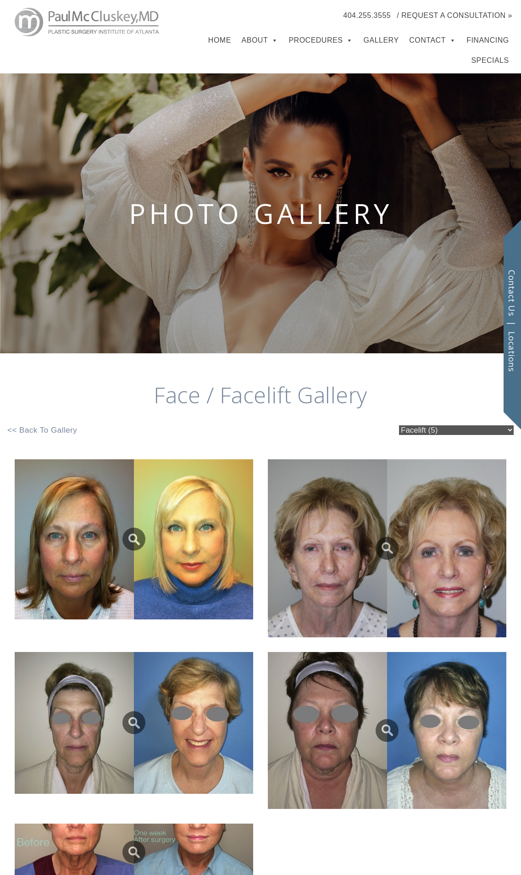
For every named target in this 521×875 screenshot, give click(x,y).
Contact (427, 40)
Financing (487, 40)
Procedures (315, 40)
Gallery (381, 40)
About (255, 40)
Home (219, 40)
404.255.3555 (367, 15)
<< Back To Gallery (42, 430)
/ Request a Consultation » (454, 15)
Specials (490, 60)
